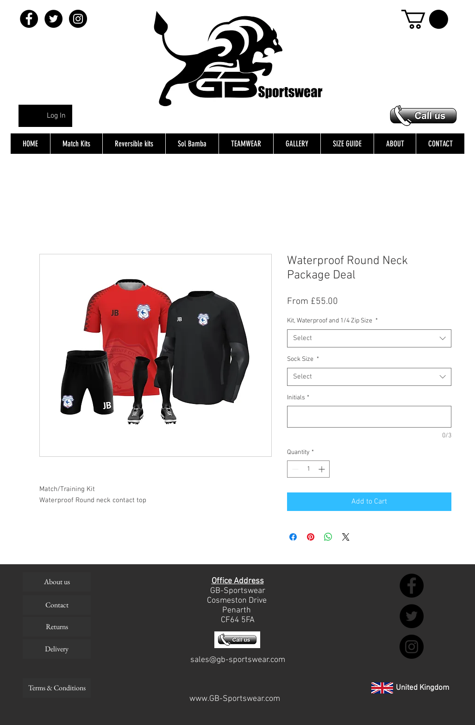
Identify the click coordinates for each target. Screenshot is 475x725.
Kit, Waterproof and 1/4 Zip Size (332, 321)
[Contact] (57, 605)
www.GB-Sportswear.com (234, 699)
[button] (424, 19)
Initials (298, 398)
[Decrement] (294, 469)
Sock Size (303, 359)
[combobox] (369, 338)
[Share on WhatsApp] (328, 536)
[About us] (57, 582)
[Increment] (322, 469)
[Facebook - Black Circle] (29, 19)
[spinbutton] (308, 469)
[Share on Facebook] (293, 536)
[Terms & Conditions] (57, 688)
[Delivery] (57, 649)
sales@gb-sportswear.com (237, 660)
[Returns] (57, 627)
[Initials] (369, 416)
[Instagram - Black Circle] (78, 19)
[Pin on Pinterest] (310, 536)
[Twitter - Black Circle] (53, 19)
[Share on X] (345, 536)
